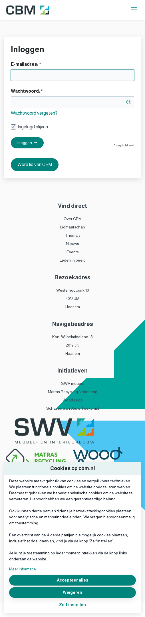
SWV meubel (72, 383)
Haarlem (72, 306)
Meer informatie (22, 569)
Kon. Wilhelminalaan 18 (72, 337)
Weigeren (72, 592)
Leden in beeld (73, 260)
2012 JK (72, 345)
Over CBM (73, 218)
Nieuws (72, 243)
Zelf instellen (72, 604)
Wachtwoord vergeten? (34, 113)
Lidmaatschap (72, 227)
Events (73, 252)
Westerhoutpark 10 (72, 290)
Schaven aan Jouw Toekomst (72, 408)
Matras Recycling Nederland (72, 391)
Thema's (72, 235)
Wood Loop (73, 400)
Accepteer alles (72, 580)
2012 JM (72, 298)
